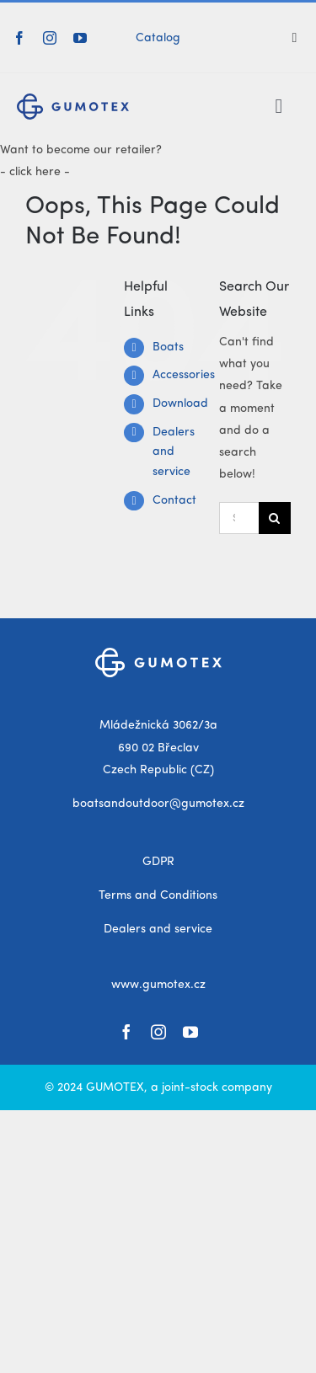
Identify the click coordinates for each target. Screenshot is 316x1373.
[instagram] (49, 38)
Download (180, 403)
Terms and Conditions (158, 895)
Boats (168, 347)
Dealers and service (174, 452)
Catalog (158, 38)
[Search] (300, 38)
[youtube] (80, 38)
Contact (174, 500)
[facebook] (19, 38)
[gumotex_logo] (73, 99)
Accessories (184, 375)
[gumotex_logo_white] (158, 654)
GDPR (158, 862)
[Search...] (239, 518)
